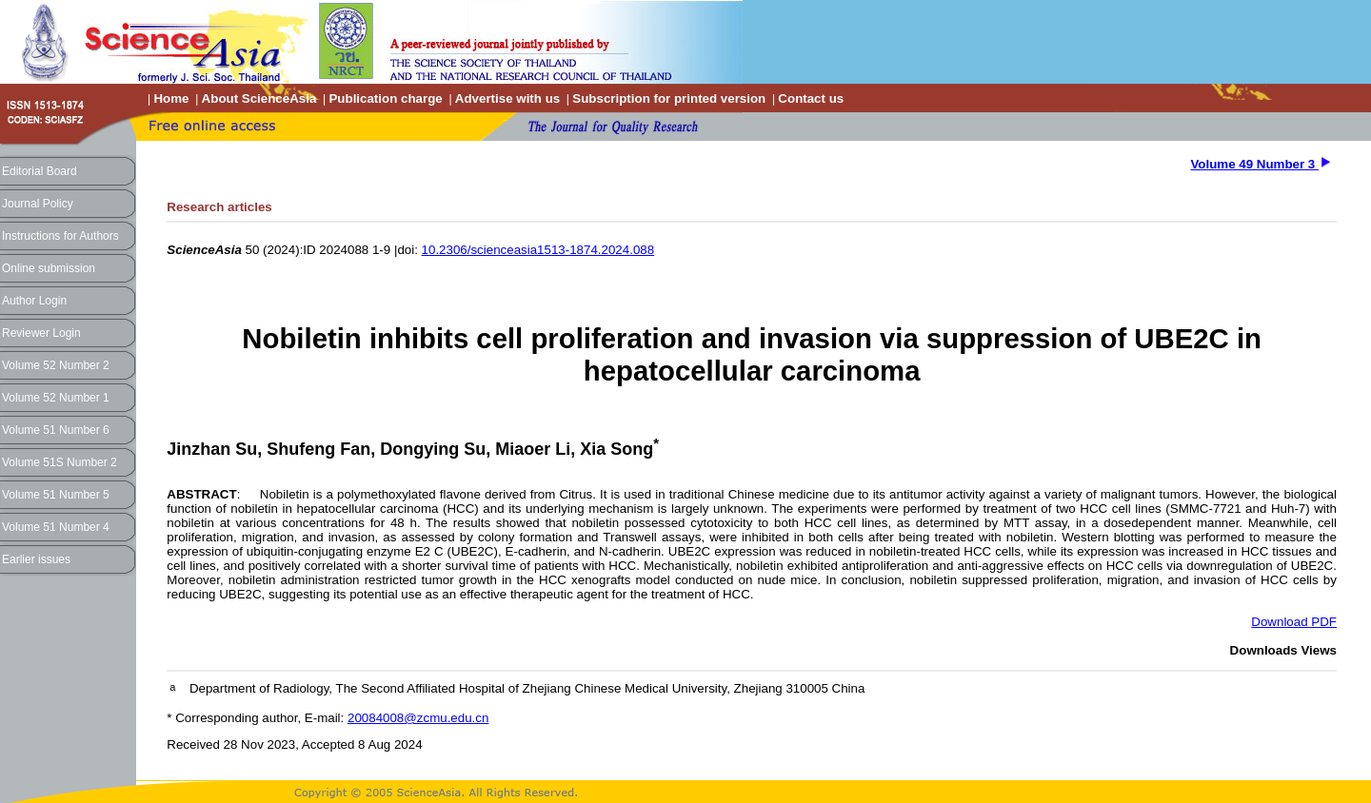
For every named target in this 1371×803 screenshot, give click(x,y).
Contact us (811, 98)
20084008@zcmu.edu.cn (418, 718)
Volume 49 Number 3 (1254, 164)
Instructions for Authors (60, 236)
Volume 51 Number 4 (55, 527)
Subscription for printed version (668, 98)
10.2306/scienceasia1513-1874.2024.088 (538, 250)
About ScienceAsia (259, 98)
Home (171, 98)
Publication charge (385, 98)
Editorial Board (39, 171)
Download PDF (1294, 622)
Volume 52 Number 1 (55, 397)
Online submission (48, 268)
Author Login (34, 300)
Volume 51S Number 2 (59, 462)
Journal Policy (37, 203)
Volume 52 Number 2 (55, 365)
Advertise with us (507, 98)
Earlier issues (36, 559)
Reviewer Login (41, 333)
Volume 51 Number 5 (55, 494)
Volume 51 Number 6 (55, 430)
